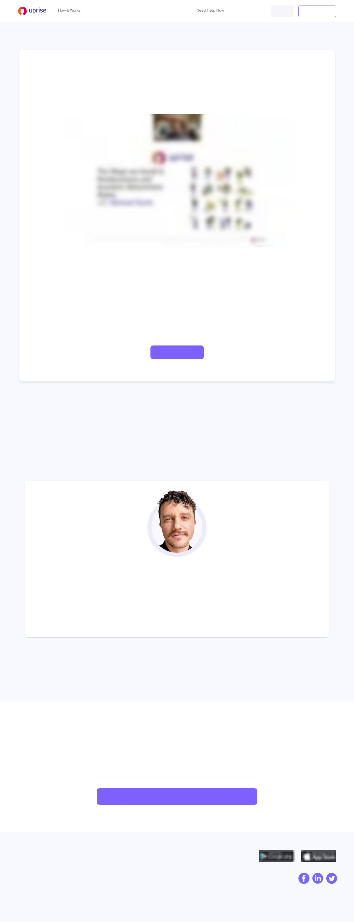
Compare (149, 872)
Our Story (26, 863)
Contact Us (27, 889)
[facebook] (302, 879)
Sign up (177, 797)
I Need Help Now (209, 8)
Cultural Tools (91, 887)
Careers (24, 881)
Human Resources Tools (101, 896)
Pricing (146, 881)
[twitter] (330, 879)
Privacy (208, 863)
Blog (21, 872)
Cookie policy (214, 881)
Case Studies (152, 863)
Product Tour (152, 889)
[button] (282, 11)
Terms (207, 872)
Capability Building (97, 863)
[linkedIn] (316, 879)
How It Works (69, 8)
